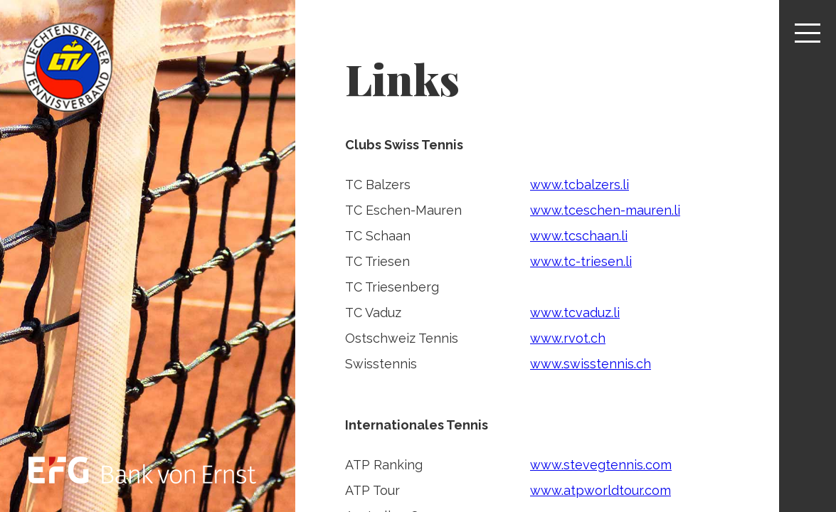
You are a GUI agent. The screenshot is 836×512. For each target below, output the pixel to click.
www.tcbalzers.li (579, 184)
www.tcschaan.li (579, 235)
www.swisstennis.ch (590, 363)
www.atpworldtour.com (600, 490)
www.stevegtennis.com (601, 464)
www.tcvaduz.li (575, 312)
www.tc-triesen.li (581, 261)
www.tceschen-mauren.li (605, 210)
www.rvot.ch (567, 338)
